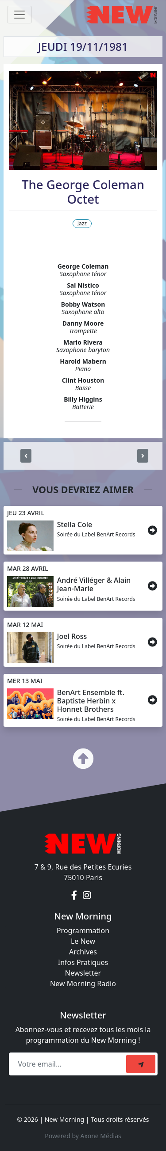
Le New (83, 941)
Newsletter (83, 973)
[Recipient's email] (69, 1064)
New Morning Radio (83, 983)
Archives (83, 952)
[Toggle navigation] (19, 14)
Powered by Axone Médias (83, 1136)
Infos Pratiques (83, 962)
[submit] (140, 1064)
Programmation (83, 930)
